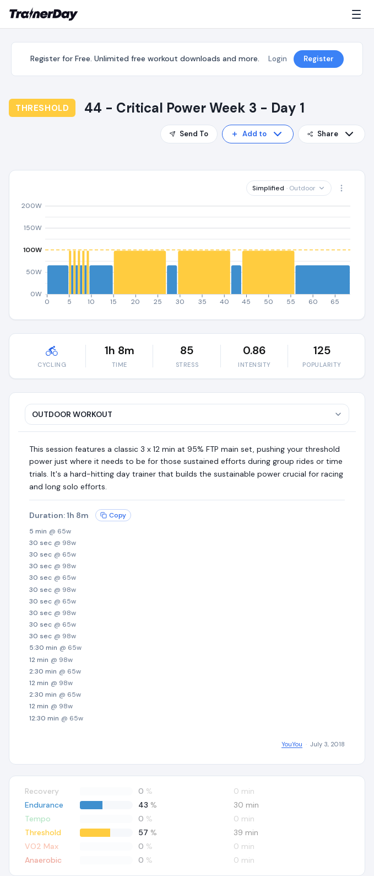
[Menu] (359, 14)
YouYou (291, 744)
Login (277, 58)
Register (318, 58)
